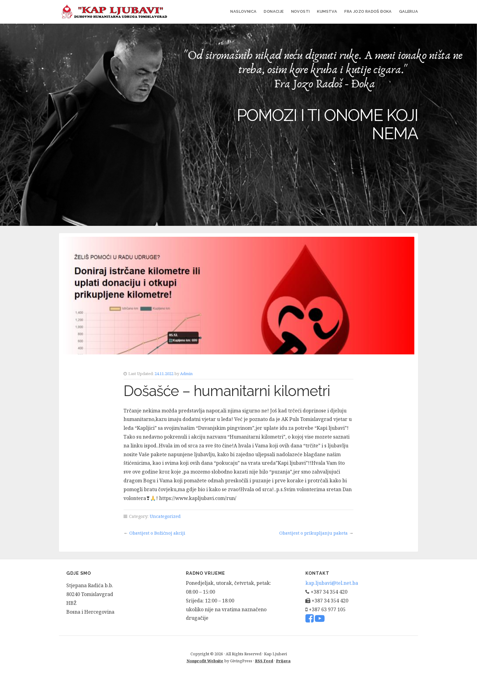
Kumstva (327, 11)
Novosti (300, 11)
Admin (186, 373)
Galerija (408, 11)
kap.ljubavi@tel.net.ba (331, 583)
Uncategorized (165, 516)
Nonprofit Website (204, 660)
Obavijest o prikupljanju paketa (313, 533)
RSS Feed (264, 660)
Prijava (283, 660)
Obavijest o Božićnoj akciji (157, 533)
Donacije (274, 11)
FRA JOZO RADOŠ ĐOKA (368, 11)
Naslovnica (243, 11)
